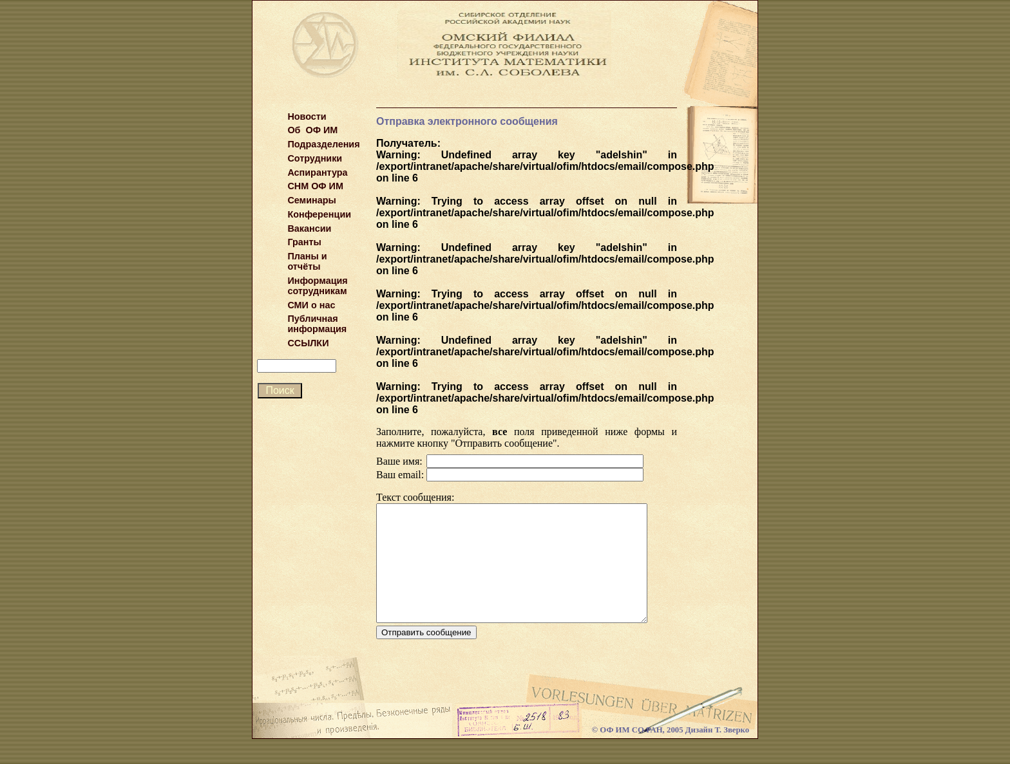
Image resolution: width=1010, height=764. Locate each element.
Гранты (304, 242)
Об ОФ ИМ (312, 130)
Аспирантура (317, 172)
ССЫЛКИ (308, 343)
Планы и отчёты (307, 261)
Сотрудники (314, 158)
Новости (306, 116)
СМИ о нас (311, 305)
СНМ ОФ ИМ (315, 186)
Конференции (319, 214)
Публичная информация (317, 323)
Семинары (311, 200)
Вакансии (309, 228)
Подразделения (323, 144)
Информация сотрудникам (317, 285)
